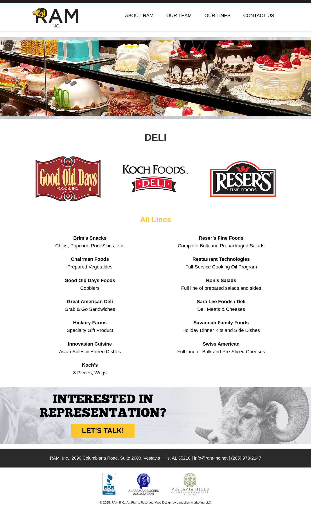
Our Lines (218, 15)
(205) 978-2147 (246, 458)
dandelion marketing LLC (194, 502)
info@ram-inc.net (211, 458)
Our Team (179, 15)
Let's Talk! (103, 431)
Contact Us (258, 15)
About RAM (139, 15)
